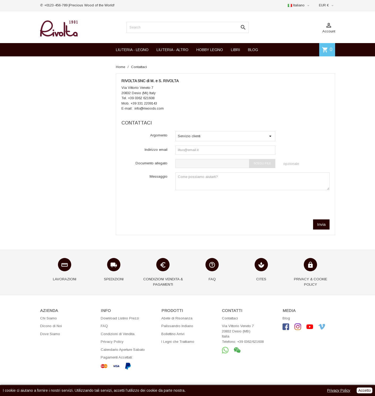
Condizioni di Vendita (117, 334)
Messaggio (158, 176)
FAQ (104, 326)
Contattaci (230, 318)
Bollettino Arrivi (172, 334)
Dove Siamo (50, 334)
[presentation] (289, 204)
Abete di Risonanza (176, 318)
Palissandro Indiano (177, 326)
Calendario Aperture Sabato (123, 350)
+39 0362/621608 (250, 342)
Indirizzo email (156, 150)
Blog (286, 318)
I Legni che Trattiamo (177, 342)
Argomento (158, 135)
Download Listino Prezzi (120, 318)
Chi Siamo (48, 318)
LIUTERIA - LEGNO (132, 50)
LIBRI (235, 50)
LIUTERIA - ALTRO (172, 50)
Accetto (364, 390)
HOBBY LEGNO (209, 50)
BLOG (253, 50)
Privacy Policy (112, 342)
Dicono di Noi (51, 326)
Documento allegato (151, 163)
